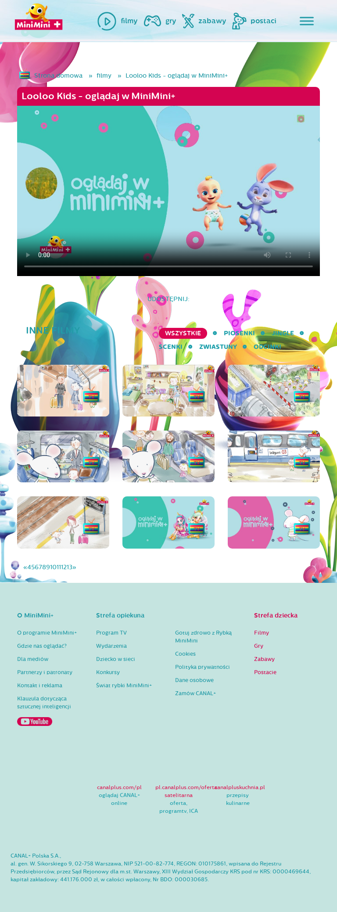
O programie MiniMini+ (47, 633)
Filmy (261, 633)
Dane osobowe (194, 680)
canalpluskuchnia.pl (240, 787)
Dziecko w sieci (115, 659)
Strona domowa (58, 75)
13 (69, 567)
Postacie (265, 672)
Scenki (171, 347)
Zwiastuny (218, 347)
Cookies (185, 654)
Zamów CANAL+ (195, 693)
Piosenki (239, 333)
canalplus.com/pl (119, 787)
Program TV (111, 633)
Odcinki (267, 347)
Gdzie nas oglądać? (42, 646)
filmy (104, 75)
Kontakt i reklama (39, 685)
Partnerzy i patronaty (44, 672)
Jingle (283, 333)
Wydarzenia (111, 646)
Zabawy (264, 659)
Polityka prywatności (202, 667)
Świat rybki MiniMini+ (124, 685)
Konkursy (108, 672)
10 (53, 567)
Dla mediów (32, 659)
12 (64, 567)
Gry (258, 646)
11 (59, 567)
